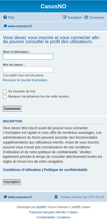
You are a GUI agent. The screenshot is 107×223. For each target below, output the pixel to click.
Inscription (12, 182)
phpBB (40, 207)
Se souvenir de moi (19, 91)
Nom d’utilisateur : (17, 51)
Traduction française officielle (47, 212)
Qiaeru (73, 212)
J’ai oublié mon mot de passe (23, 75)
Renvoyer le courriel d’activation (25, 80)
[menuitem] (8, 17)
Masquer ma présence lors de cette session (36, 96)
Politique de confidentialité (65, 170)
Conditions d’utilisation (22, 170)
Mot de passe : (14, 64)
